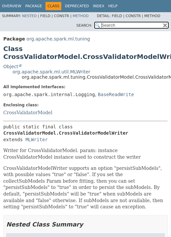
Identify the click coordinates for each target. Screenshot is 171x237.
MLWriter (36, 139)
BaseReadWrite (116, 94)
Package (33, 6)
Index (98, 6)
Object (10, 66)
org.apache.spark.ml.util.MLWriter (51, 71)
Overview (11, 6)
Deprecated (77, 6)
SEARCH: (84, 25)
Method (80, 16)
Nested (29, 16)
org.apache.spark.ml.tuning (58, 38)
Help (113, 6)
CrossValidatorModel (27, 112)
